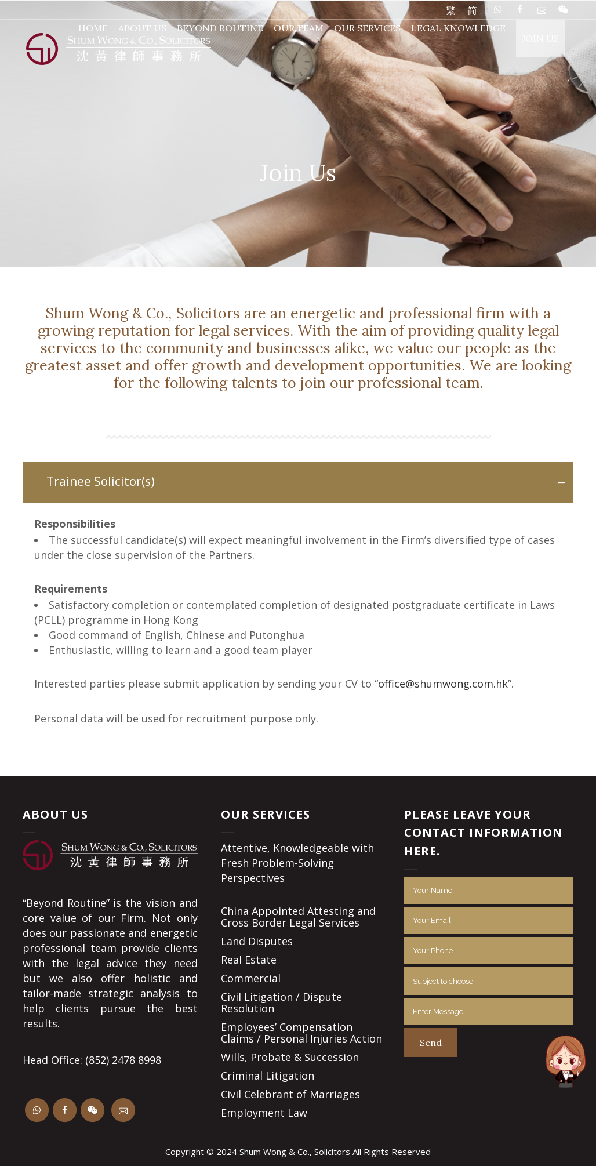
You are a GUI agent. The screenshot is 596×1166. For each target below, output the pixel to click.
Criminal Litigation (267, 1075)
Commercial (251, 978)
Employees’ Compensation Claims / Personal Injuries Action (301, 1032)
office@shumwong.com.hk (443, 684)
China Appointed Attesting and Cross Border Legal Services (298, 916)
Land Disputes (257, 941)
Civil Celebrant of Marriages (290, 1094)
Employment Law (264, 1112)
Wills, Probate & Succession (290, 1057)
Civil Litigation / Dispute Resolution (281, 1002)
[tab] (298, 482)
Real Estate (249, 959)
